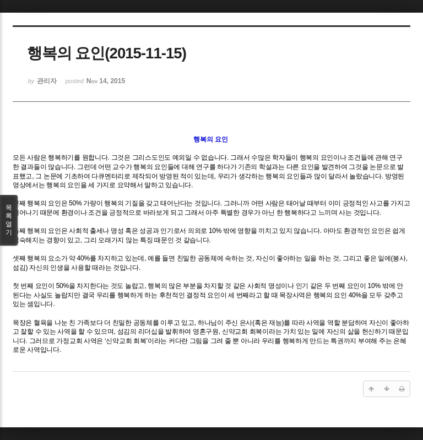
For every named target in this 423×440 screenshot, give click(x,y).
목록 (9, 220)
